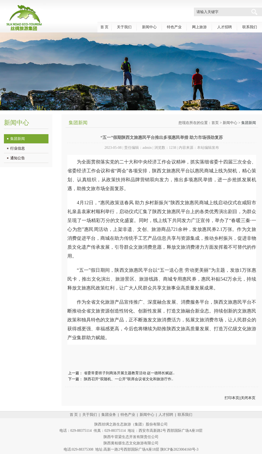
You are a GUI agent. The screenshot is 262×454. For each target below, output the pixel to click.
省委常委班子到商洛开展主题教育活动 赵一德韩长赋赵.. (129, 373)
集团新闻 (17, 139)
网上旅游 (199, 27)
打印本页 (232, 398)
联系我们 (249, 27)
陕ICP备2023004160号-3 (179, 449)
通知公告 (17, 158)
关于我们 (124, 27)
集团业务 (108, 415)
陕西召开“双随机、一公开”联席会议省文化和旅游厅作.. (128, 379)
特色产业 (174, 27)
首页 (215, 123)
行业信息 (17, 148)
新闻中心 (149, 27)
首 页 (104, 27)
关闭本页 (248, 398)
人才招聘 (224, 27)
